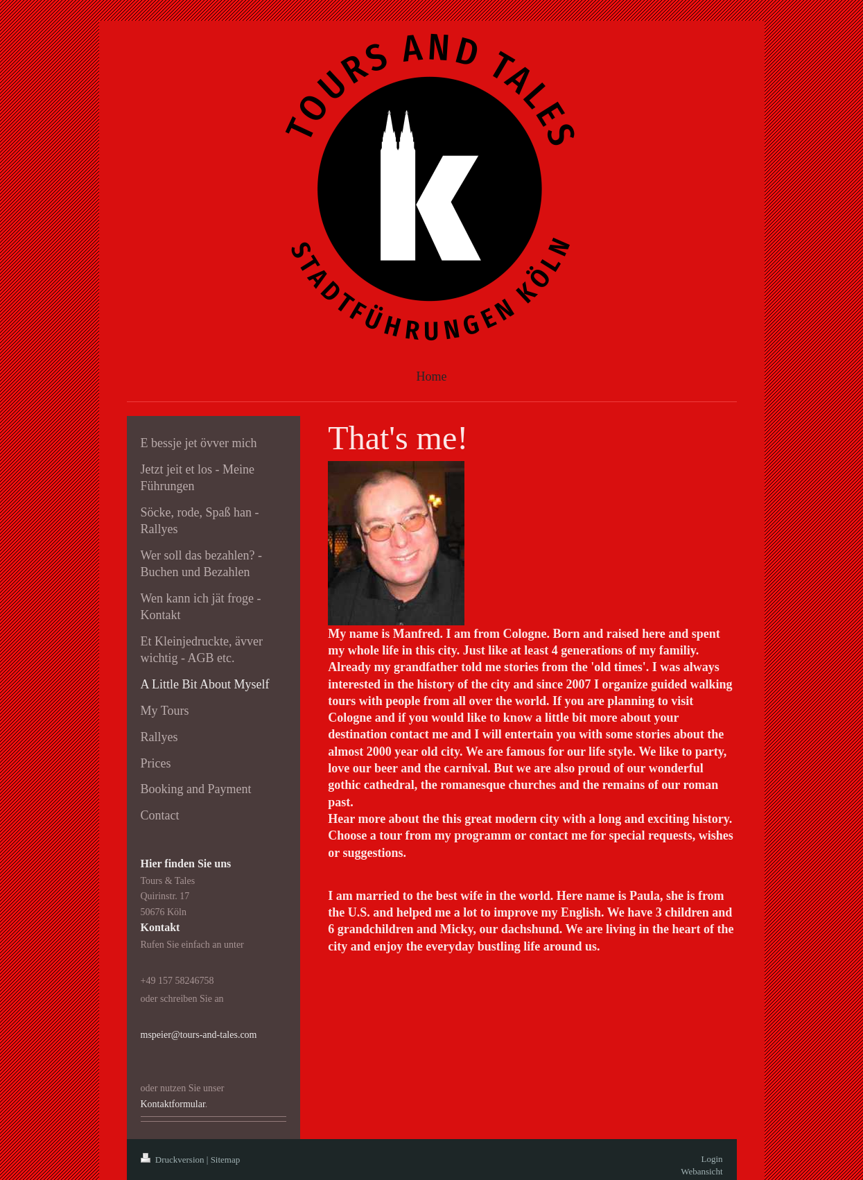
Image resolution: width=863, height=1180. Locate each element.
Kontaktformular (173, 1104)
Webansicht (701, 1171)
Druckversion (174, 1159)
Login (711, 1159)
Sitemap (226, 1159)
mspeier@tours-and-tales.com (199, 1035)
